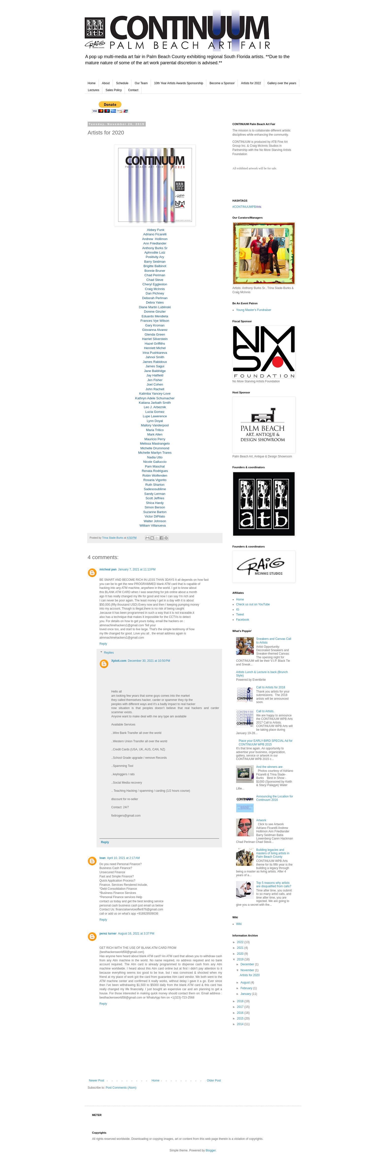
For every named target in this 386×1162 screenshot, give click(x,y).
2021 (240, 948)
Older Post (214, 1080)
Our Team (141, 83)
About (106, 83)
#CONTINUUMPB (244, 207)
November (248, 970)
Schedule (122, 83)
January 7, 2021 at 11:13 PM (136, 569)
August (246, 982)
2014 (240, 1024)
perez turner (107, 933)
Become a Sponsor (222, 83)
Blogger (211, 1150)
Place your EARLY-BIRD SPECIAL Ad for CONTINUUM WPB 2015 (265, 742)
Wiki (239, 924)
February (247, 988)
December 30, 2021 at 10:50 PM (149, 660)
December (248, 964)
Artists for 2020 (250, 975)
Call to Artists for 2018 (270, 687)
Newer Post (96, 1080)
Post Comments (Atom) (121, 1087)
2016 (240, 1013)
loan (102, 858)
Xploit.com (118, 660)
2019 (240, 959)
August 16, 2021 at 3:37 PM (136, 933)
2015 (240, 1018)
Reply (103, 644)
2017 (240, 1007)
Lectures (93, 90)
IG (237, 609)
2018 (240, 1001)
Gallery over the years (281, 83)
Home (92, 83)
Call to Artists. (265, 711)
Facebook (242, 619)
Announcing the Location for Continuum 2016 (274, 798)
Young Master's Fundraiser (253, 310)
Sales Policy (114, 90)
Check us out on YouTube (253, 604)
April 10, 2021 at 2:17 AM (123, 858)
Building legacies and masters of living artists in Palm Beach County (273, 853)
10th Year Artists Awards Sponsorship (178, 83)
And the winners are (269, 767)
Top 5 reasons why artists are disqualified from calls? (273, 884)
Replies (109, 652)
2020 (240, 953)
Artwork (261, 820)
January (246, 994)
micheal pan (107, 569)
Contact (133, 90)
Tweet (240, 614)
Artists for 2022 (251, 83)
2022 (240, 942)
